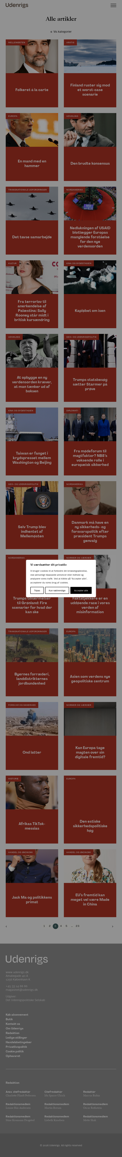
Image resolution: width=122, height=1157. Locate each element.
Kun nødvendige (57, 590)
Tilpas (37, 590)
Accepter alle (81, 590)
